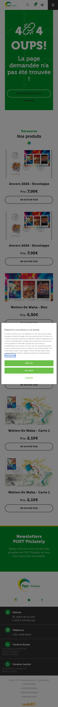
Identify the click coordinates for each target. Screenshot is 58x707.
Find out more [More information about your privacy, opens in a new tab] (10, 355)
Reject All (29, 363)
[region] (28, 353)
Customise (29, 378)
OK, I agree (29, 370)
